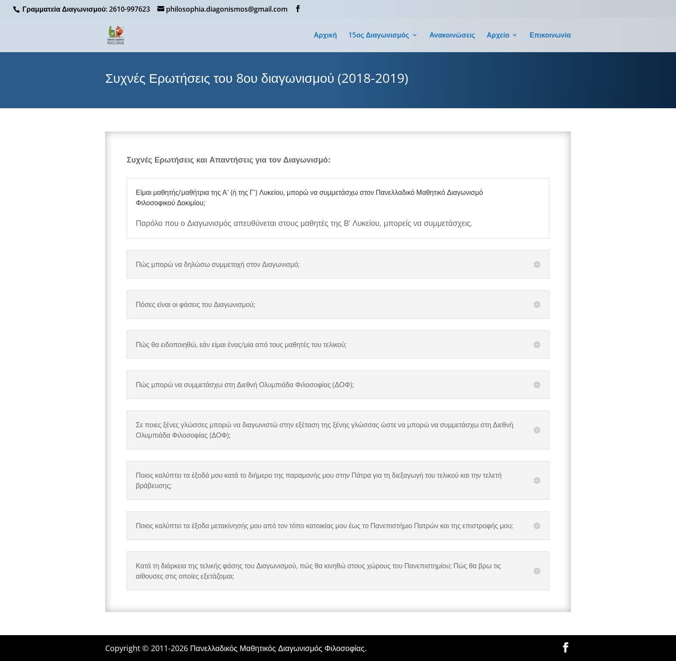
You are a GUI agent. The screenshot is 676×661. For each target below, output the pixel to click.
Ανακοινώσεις (452, 36)
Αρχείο (498, 36)
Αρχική (325, 36)
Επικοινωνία (550, 36)
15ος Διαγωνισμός (378, 36)
